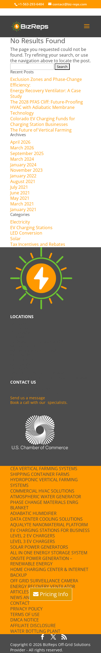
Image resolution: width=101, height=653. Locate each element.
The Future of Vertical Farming (41, 130)
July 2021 (19, 187)
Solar (15, 239)
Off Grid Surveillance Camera (44, 581)
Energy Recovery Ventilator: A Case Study (45, 93)
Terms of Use (25, 614)
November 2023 (26, 170)
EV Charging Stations (31, 228)
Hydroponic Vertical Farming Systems (44, 482)
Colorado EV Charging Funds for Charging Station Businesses (42, 121)
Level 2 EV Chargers (32, 536)
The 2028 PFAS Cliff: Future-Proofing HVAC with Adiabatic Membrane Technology (46, 107)
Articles (19, 592)
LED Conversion (26, 233)
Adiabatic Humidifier (33, 513)
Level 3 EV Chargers (32, 541)
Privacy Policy (26, 609)
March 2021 (22, 204)
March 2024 (22, 159)
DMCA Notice (24, 620)
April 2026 (20, 142)
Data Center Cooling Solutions (46, 519)
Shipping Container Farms (39, 474)
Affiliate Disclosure (33, 625)
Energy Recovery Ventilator (42, 586)
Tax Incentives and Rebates (37, 244)
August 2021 (22, 181)
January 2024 (23, 165)
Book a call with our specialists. (39, 402)
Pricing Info (54, 594)
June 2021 (20, 193)
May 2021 (19, 198)
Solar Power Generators (39, 547)
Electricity (20, 222)
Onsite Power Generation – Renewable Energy (41, 561)
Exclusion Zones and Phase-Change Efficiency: (46, 82)
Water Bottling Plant (35, 631)
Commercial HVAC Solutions (42, 491)
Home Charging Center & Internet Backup (49, 572)
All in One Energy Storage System (48, 553)
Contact (20, 603)
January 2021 (23, 209)
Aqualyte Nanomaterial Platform (49, 525)
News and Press (28, 597)
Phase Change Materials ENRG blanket (44, 505)
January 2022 (23, 176)
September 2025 (27, 153)
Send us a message (27, 397)
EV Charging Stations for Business (50, 530)
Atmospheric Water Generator (45, 497)
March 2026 (22, 148)
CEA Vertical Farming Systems (43, 469)
